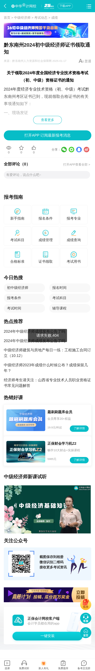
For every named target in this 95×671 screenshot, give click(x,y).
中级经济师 (22, 17)
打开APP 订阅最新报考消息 (47, 135)
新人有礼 (44, 668)
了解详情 (79, 428)
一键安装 (47, 636)
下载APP (65, 5)
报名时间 (59, 288)
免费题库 (63, 668)
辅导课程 (59, 308)
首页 (7, 17)
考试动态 (40, 17)
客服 (85, 621)
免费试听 (24, 668)
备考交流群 (84, 668)
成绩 (54, 17)
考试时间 (14, 308)
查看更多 (47, 120)
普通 (88, 61)
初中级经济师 (17, 288)
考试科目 (59, 298)
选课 (7, 668)
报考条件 (14, 298)
